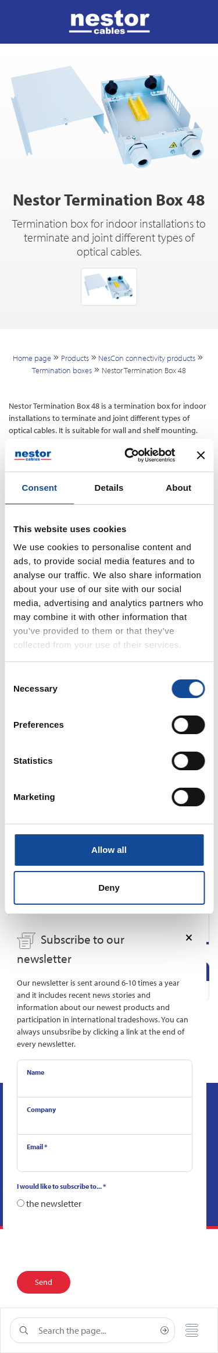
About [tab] (178, 488)
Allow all (109, 850)
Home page (32, 358)
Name (35, 1072)
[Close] (189, 936)
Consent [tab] (39, 488)
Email (37, 1146)
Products (75, 358)
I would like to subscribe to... (61, 1186)
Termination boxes (62, 370)
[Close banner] (200, 455)
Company (41, 1109)
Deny (109, 887)
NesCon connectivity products (146, 358)
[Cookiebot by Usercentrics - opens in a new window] (130, 455)
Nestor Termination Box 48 (144, 370)
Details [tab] (109, 488)
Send (43, 1282)
